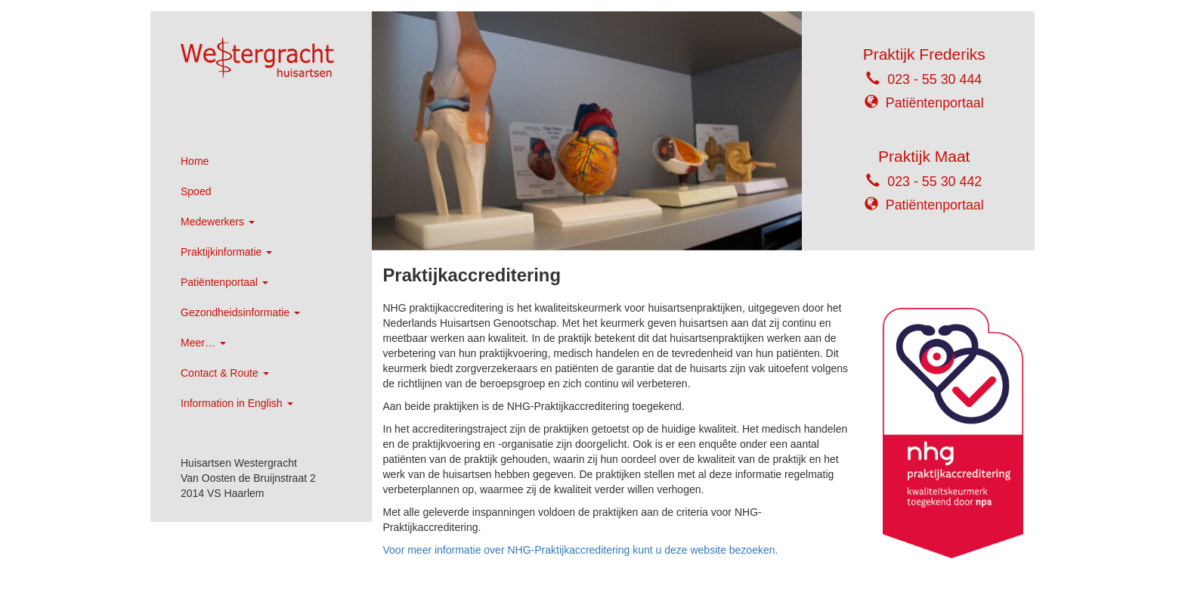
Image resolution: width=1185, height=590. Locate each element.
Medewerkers (218, 222)
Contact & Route (225, 373)
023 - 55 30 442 (934, 181)
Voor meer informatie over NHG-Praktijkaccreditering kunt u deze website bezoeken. (580, 550)
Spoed (196, 191)
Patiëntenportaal (224, 282)
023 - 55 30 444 (934, 79)
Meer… (203, 343)
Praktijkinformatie (226, 252)
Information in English (237, 403)
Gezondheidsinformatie (240, 312)
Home (195, 161)
